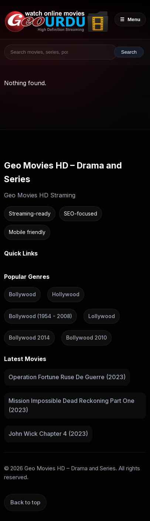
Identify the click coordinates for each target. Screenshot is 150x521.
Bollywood (22, 294)
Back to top (25, 501)
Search (129, 52)
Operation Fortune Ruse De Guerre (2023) (67, 377)
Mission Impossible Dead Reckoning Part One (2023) (71, 405)
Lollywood (101, 316)
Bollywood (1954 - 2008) (40, 316)
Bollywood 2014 (29, 337)
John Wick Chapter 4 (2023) (48, 433)
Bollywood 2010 (86, 337)
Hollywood (65, 294)
